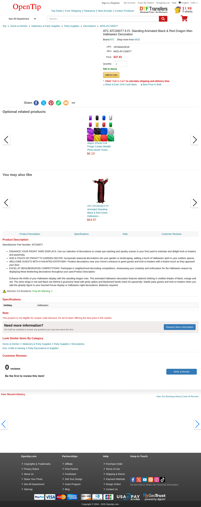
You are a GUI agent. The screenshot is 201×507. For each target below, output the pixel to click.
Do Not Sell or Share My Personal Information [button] (154, 484)
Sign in (105, 3)
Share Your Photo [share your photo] (33, 479)
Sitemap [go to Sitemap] (28, 489)
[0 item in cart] (184, 19)
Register (115, 3)
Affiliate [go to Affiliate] (69, 464)
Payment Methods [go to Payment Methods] (115, 479)
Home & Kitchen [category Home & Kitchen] (11, 344)
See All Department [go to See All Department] (34, 484)
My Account (129, 3)
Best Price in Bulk (151, 84)
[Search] (163, 19)
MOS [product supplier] (137, 39)
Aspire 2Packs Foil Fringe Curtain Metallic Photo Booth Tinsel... (99, 146)
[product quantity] (120, 64)
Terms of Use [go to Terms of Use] (113, 469)
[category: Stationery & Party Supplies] (45, 26)
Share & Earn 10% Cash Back (120, 84)
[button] (188, 3)
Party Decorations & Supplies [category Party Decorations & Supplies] (43, 348)
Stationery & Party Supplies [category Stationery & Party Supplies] (36, 344)
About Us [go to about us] (29, 474)
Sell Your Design (73, 479)
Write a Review (182, 371)
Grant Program (73, 484)
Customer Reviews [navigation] (171, 234)
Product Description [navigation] (29, 234)
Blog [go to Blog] (67, 489)
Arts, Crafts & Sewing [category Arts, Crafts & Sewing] (14, 348)
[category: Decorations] (89, 26)
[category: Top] (4, 26)
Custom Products (124, 10)
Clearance (89, 10)
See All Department (19, 18)
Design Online (113, 484)
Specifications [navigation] (81, 234)
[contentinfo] (27, 7)
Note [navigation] (125, 234)
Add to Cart (111, 74)
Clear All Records (190, 396)
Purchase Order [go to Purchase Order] (114, 464)
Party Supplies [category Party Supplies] (61, 344)
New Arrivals (105, 10)
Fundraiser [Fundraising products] (70, 474)
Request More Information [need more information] (179, 327)
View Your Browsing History (168, 396)
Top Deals (57, 10)
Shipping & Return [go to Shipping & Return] (115, 474)
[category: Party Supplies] (71, 26)
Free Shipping (73, 10)
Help (174, 3)
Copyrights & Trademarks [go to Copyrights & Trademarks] (37, 464)
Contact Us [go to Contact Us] (112, 489)
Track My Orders (146, 3)
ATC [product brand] (112, 39)
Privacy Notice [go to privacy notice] (31, 469)
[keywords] (103, 19)
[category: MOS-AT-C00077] (109, 26)
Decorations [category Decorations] (78, 344)
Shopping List (163, 3)
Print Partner (71, 469)
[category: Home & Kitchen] (18, 26)
